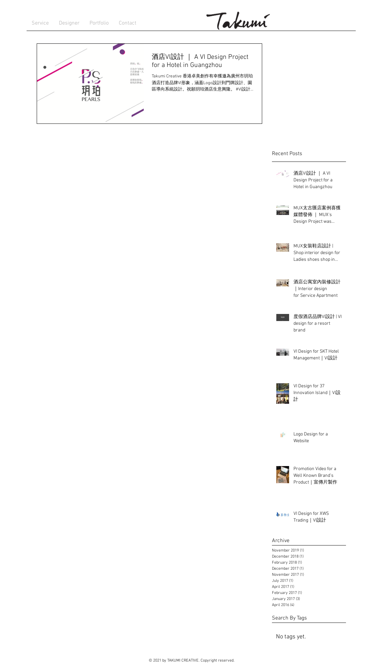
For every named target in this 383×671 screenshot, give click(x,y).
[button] (69, 23)
